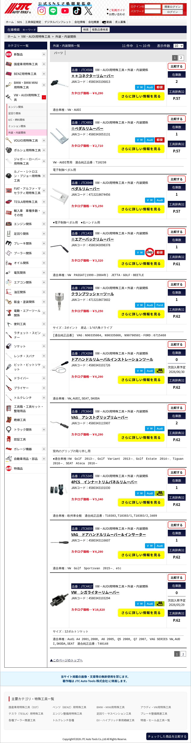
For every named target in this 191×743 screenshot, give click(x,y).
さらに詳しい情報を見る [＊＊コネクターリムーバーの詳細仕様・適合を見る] (141, 96)
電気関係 (20, 272)
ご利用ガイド (117, 10)
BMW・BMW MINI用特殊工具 (26, 84)
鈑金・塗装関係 (24, 301)
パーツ (58, 53)
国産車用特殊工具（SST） (24, 707)
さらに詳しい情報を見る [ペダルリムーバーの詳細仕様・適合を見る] (141, 209)
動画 (109, 22)
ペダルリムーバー (85, 188)
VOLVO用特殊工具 (26, 140)
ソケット (20, 346)
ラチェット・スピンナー (27, 334)
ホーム (10, 22)
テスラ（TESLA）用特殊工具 (26, 713)
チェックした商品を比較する (167, 736)
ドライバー (21, 378)
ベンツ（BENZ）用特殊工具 (69, 707)
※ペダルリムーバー (87, 128)
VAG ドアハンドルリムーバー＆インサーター (108, 534)
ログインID (137, 6)
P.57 (176, 98)
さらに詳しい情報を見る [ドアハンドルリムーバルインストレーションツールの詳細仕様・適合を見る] (141, 379)
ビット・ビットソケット (27, 366)
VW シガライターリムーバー (95, 592)
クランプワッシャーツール (92, 293)
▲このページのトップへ (66, 660)
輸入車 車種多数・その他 (27, 212)
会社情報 (79, 22)
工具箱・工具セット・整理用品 (29, 408)
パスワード (137, 11)
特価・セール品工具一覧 (155, 720)
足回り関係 (14, 113)
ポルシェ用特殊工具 (27, 150)
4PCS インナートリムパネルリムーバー (104, 481)
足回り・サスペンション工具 (114, 713)
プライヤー (21, 388)
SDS (19, 22)
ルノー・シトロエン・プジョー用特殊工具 (27, 175)
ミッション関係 (17, 126)
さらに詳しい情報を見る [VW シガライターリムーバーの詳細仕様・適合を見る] (141, 612)
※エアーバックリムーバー (92, 239)
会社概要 (93, 22)
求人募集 (120, 22)
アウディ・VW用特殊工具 (155, 707)
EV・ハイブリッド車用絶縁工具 (115, 720)
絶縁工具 (20, 419)
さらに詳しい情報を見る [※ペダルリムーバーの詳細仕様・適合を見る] (141, 148)
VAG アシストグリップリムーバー (99, 417)
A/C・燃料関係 (16, 119)
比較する (177, 66)
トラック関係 (23, 429)
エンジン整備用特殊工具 (67, 713)
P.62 (176, 316)
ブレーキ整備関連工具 (153, 713)
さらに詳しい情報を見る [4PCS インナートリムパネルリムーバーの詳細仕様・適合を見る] (141, 502)
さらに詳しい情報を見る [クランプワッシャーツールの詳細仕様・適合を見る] (141, 314)
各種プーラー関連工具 (22, 720)
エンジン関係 (15, 107)
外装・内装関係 (17, 132)
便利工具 (20, 324)
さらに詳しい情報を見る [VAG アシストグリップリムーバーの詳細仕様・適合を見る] (141, 437)
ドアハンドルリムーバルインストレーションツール (112, 359)
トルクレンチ (23, 397)
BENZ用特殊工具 (25, 73)
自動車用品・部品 (26, 458)
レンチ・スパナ (24, 356)
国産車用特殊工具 (26, 64)
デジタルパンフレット (57, 22)
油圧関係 (20, 292)
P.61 (176, 263)
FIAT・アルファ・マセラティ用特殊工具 (27, 190)
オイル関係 (21, 263)
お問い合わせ (117, 14)
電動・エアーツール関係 (27, 312)
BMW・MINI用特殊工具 (111, 707)
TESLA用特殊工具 (25, 201)
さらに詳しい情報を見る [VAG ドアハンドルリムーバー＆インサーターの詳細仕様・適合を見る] (141, 554)
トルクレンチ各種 (63, 720)
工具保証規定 (33, 22)
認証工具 (20, 439)
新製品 (18, 54)
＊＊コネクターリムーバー (92, 75)
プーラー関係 (23, 253)
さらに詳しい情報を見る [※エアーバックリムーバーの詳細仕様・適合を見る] (141, 263)
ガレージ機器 (23, 449)
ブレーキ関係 (23, 243)
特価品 (18, 468)
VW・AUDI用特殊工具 (27, 97)
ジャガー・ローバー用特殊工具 (27, 161)
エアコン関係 (23, 282)
